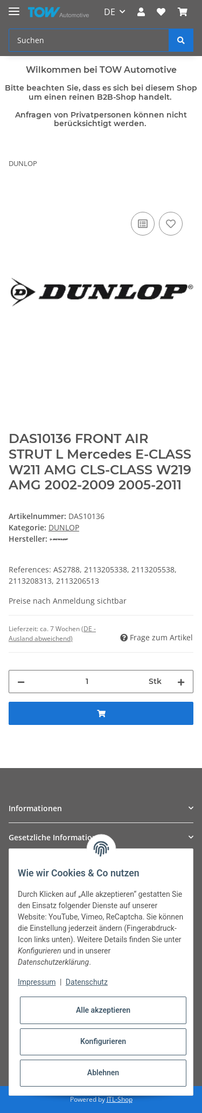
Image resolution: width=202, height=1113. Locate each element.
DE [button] (109, 12)
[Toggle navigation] (14, 6)
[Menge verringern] (21, 681)
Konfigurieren (103, 1041)
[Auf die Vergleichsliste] (143, 224)
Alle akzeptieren (103, 1010)
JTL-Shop (120, 1099)
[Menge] (86, 681)
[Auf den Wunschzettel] (171, 224)
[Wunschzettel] (161, 12)
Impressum (36, 982)
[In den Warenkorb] (17, 197)
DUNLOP (63, 527)
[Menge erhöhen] (181, 681)
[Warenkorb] (182, 12)
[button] (141, 12)
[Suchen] (89, 40)
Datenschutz (87, 982)
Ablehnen (103, 1072)
